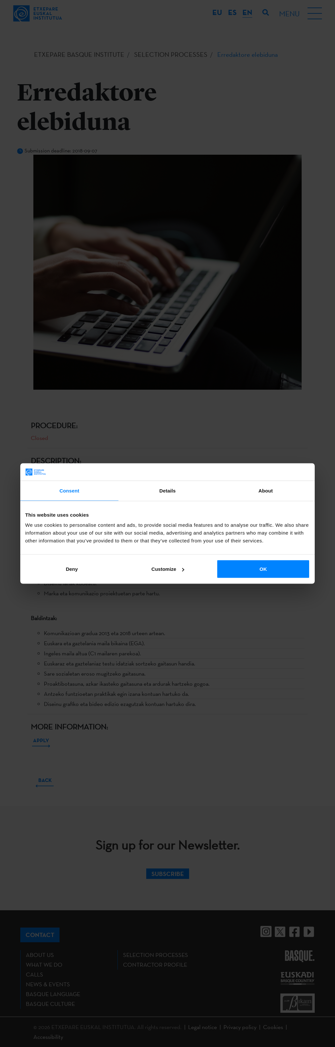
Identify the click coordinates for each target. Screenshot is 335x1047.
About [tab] (265, 490)
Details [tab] (167, 490)
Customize (167, 569)
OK (263, 569)
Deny (72, 569)
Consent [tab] (69, 490)
